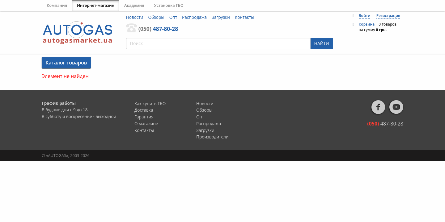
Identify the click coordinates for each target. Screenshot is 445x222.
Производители (212, 137)
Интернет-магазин (95, 5)
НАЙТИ (321, 43)
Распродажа (194, 17)
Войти (365, 15)
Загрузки (221, 17)
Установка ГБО (169, 5)
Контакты (244, 17)
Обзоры (156, 17)
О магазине (146, 123)
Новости (134, 17)
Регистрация (388, 15)
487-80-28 (158, 28)
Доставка (143, 110)
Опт (173, 17)
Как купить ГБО (150, 103)
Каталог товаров (66, 62)
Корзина (367, 24)
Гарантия (144, 117)
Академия (134, 5)
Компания (57, 5)
